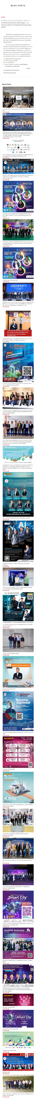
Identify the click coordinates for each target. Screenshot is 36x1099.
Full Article (6, 112)
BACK (3, 17)
